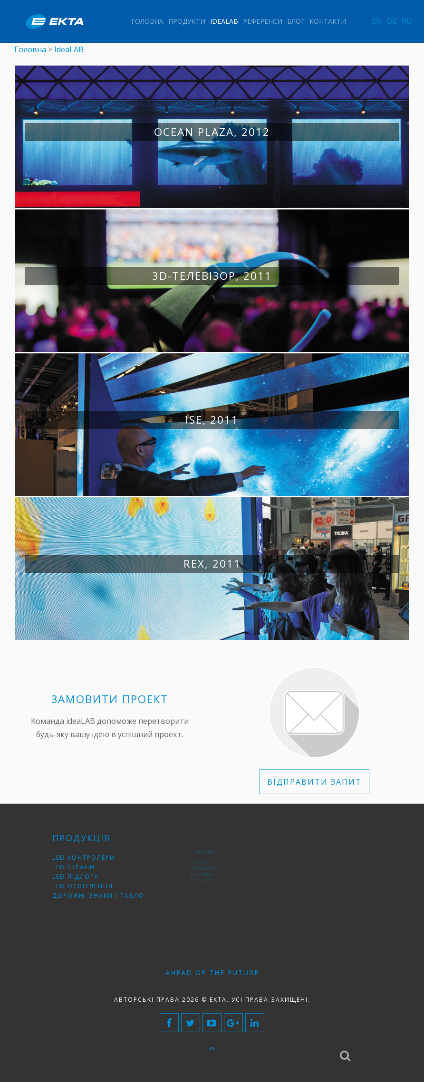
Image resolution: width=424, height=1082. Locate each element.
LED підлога (83, 875)
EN (377, 21)
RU (407, 21)
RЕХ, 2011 (212, 563)
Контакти (327, 21)
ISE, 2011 (212, 419)
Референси (262, 21)
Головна (147, 21)
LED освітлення (88, 883)
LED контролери (89, 860)
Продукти (186, 21)
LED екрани (81, 868)
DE (392, 21)
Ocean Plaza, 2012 (212, 131)
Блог (296, 21)
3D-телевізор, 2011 (212, 275)
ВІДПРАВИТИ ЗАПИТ (314, 782)
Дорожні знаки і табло (100, 890)
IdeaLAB (224, 21)
